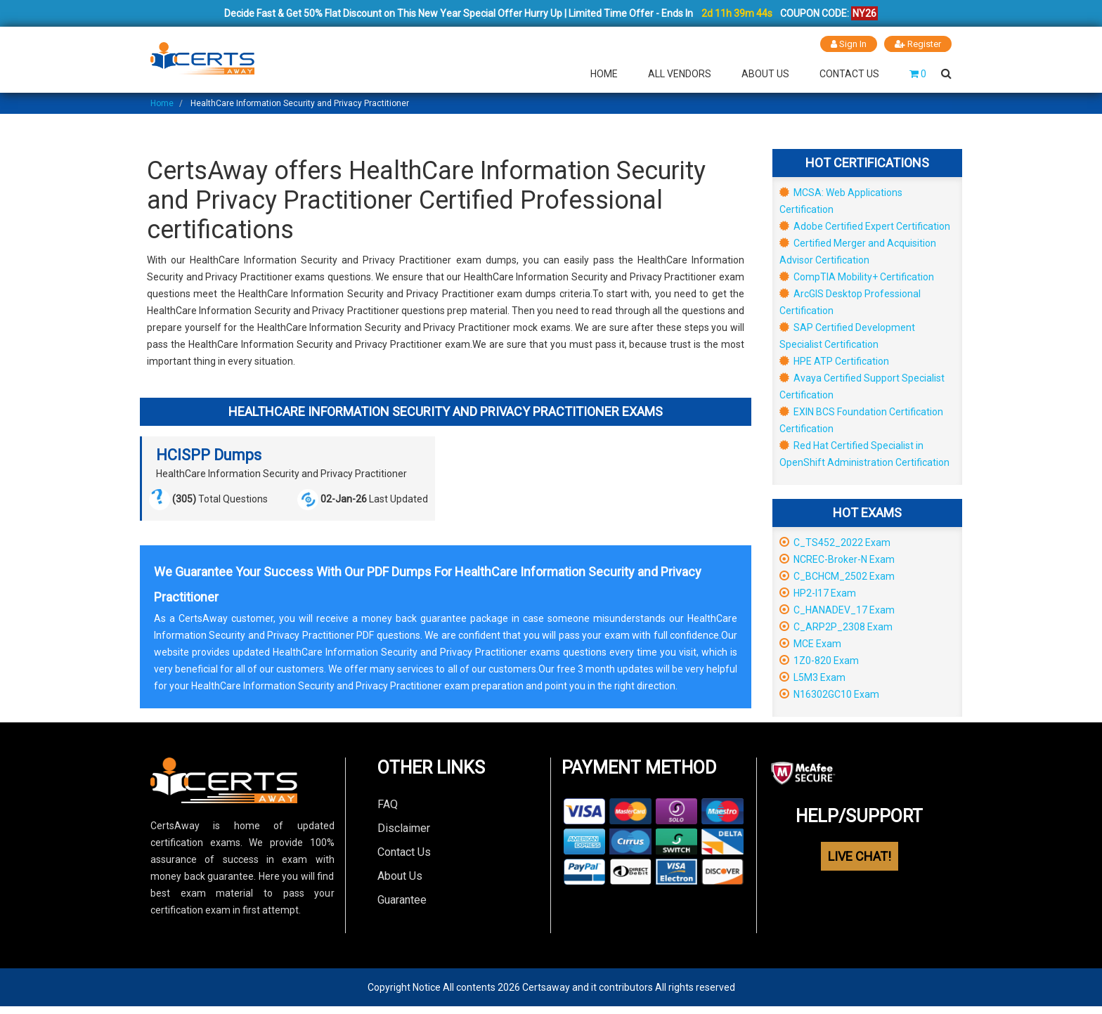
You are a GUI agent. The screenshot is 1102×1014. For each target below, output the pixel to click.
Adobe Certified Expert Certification (864, 225)
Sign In (849, 44)
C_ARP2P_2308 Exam (836, 626)
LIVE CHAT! (859, 855)
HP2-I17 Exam (817, 592)
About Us (765, 73)
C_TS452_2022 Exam (834, 541)
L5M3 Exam (812, 676)
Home (604, 73)
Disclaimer (403, 827)
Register (918, 44)
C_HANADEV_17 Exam (837, 609)
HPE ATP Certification (834, 360)
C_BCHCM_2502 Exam (837, 575)
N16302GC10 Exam (829, 693)
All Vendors (679, 73)
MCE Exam (810, 643)
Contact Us (849, 73)
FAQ (387, 803)
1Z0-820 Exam (819, 659)
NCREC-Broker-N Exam (837, 558)
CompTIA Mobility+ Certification (856, 276)
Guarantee (402, 899)
